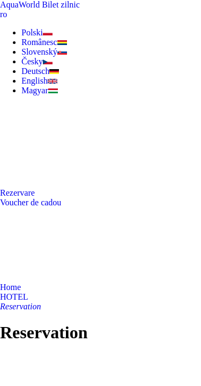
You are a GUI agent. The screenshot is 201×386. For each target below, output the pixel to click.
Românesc (44, 42)
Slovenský (44, 51)
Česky (37, 61)
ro (3, 14)
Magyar (39, 90)
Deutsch (40, 71)
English (39, 80)
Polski (37, 32)
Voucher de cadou (30, 202)
